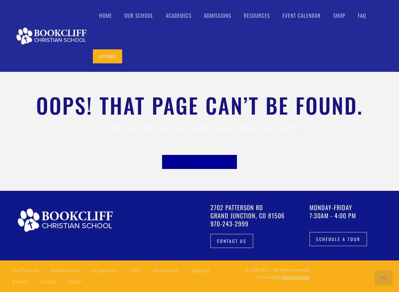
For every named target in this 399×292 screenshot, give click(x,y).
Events (20, 282)
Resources (166, 270)
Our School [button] (138, 15)
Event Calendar (301, 15)
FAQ (362, 15)
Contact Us (232, 241)
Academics (105, 270)
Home (105, 15)
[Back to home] (52, 36)
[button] (384, 278)
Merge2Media (295, 277)
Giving (107, 56)
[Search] (199, 162)
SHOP (75, 282)
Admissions (65, 270)
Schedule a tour (338, 239)
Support (200, 270)
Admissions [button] (217, 15)
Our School (25, 270)
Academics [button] (178, 15)
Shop (339, 15)
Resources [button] (257, 15)
